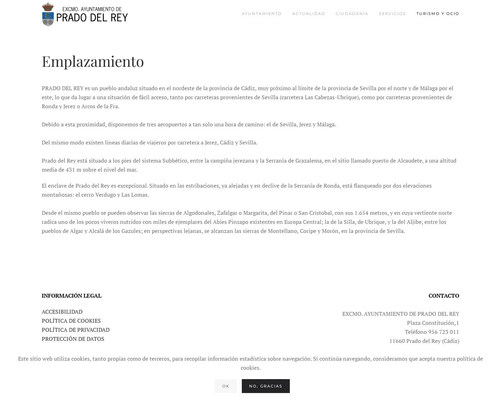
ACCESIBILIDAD (62, 311)
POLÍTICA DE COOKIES (71, 320)
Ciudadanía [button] (352, 13)
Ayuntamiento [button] (262, 13)
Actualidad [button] (308, 13)
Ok (226, 386)
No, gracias (266, 386)
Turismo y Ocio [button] (437, 13)
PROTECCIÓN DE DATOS (73, 339)
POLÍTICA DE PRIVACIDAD (76, 330)
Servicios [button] (392, 13)
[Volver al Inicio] (85, 14)
